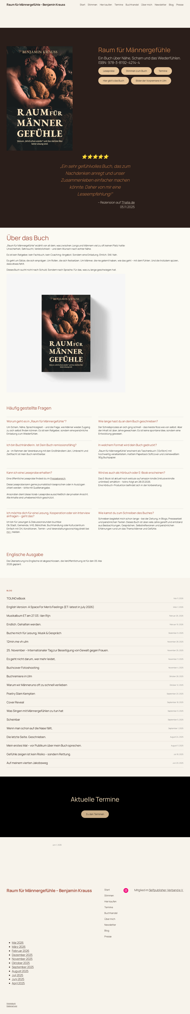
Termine (163, 70)
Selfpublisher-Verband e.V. (166, 890)
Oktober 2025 (21, 963)
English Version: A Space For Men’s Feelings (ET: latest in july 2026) (50, 607)
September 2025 (23, 967)
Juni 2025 (18, 979)
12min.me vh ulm (17, 641)
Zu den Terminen (95, 814)
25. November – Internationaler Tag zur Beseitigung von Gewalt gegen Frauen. (58, 650)
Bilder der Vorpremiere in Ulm (151, 80)
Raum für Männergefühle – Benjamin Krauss (36, 5)
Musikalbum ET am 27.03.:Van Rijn (28, 615)
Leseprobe (108, 70)
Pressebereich (58, 478)
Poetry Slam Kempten (21, 693)
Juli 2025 (17, 975)
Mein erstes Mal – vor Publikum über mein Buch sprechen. (44, 745)
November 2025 (22, 959)
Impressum (11, 1003)
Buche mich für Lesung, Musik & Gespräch (34, 633)
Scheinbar (13, 719)
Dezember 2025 (22, 955)
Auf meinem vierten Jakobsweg (27, 763)
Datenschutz (12, 1006)
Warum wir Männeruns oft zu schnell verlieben (37, 685)
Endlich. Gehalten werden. (24, 624)
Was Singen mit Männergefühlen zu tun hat (35, 711)
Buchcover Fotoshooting (23, 667)
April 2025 (18, 983)
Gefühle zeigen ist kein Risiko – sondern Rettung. (39, 754)
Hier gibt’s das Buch (113, 80)
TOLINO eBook (16, 598)
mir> (9, 531)
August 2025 (20, 971)
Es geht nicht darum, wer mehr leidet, (31, 659)
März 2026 (19, 947)
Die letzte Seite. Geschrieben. (26, 737)
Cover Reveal (15, 702)
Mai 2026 (18, 943)
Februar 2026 (20, 951)
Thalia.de (128, 202)
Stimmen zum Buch (136, 70)
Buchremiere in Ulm (19, 676)
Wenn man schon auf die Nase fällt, (30, 728)
